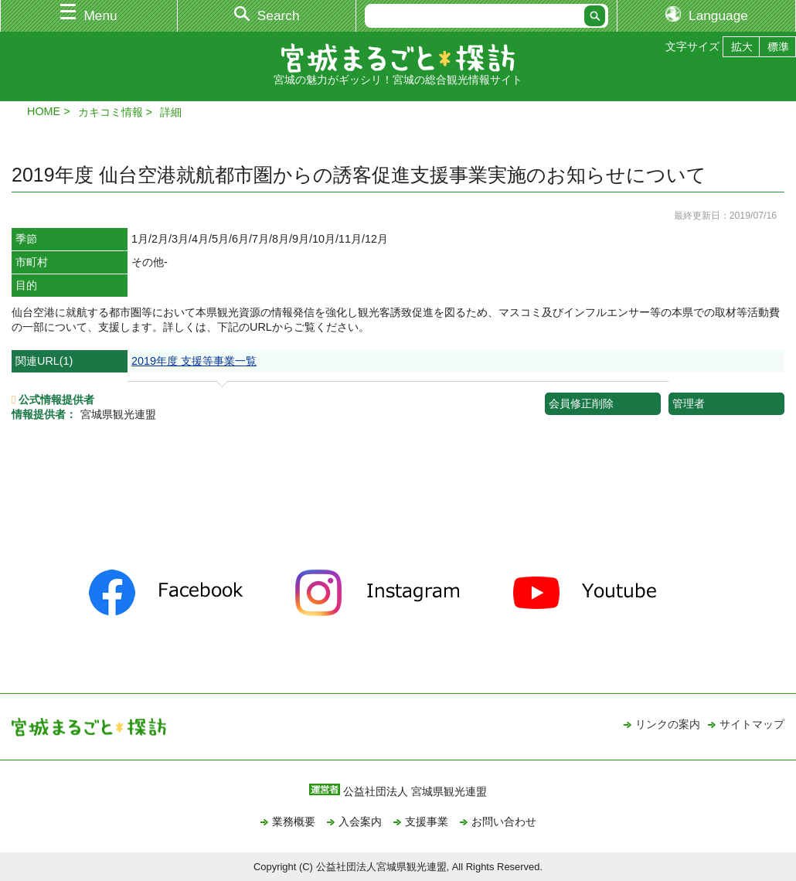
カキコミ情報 (110, 112)
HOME (43, 111)
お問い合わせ (503, 821)
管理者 (688, 403)
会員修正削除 (581, 403)
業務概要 (293, 821)
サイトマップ (751, 724)
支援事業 (426, 821)
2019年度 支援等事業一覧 (194, 361)
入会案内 (360, 821)
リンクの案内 (667, 724)
